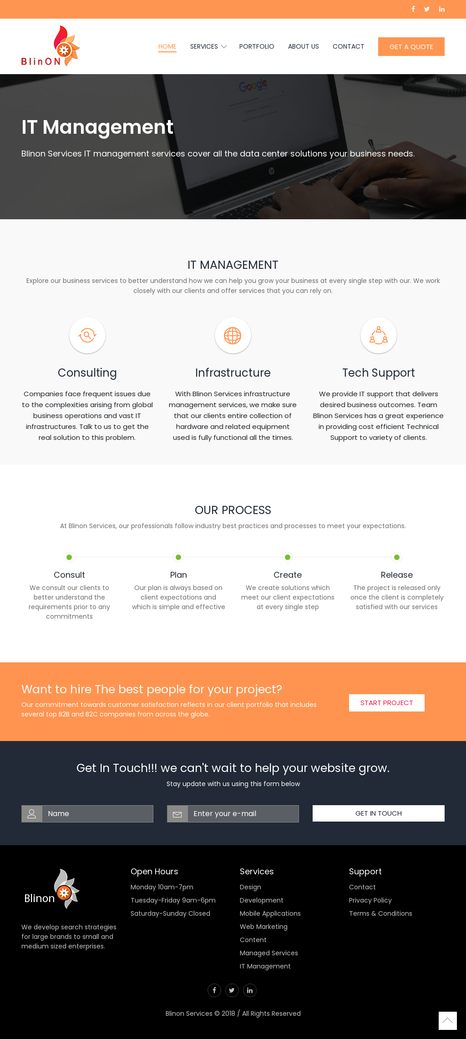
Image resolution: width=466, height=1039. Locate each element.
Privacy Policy (370, 900)
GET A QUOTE (411, 46)
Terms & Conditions (380, 913)
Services (208, 46)
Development (262, 900)
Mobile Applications (270, 913)
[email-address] (243, 813)
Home (167, 46)
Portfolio (256, 46)
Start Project (386, 702)
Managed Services (269, 953)
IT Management (265, 966)
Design (250, 887)
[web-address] (97, 813)
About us (303, 46)
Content (253, 939)
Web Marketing (264, 926)
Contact (349, 46)
